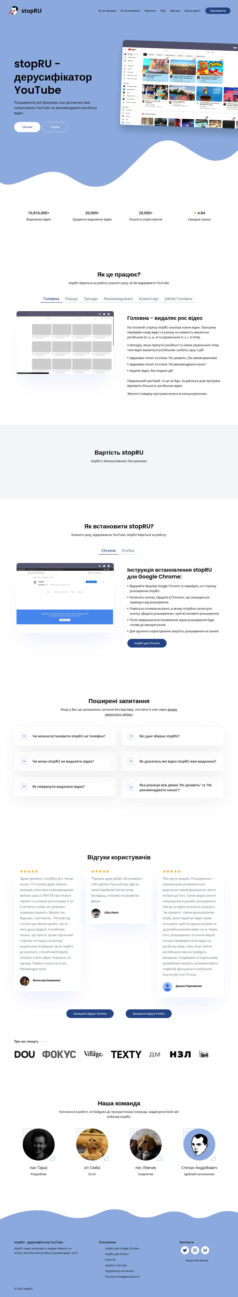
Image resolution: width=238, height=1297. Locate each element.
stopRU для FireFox (117, 1254)
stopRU (31, 10)
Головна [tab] (51, 298)
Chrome (27, 127)
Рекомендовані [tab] (118, 298)
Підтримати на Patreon (119, 1271)
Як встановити (130, 10)
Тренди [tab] (91, 298)
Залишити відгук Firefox (149, 1013)
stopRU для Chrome (147, 643)
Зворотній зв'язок (197, 1260)
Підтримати (218, 10)
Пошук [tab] (71, 298)
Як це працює (107, 10)
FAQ (163, 10)
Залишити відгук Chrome (90, 1013)
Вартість (150, 10)
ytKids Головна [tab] (178, 298)
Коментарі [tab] (149, 298)
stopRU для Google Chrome (122, 1248)
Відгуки (175, 10)
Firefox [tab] (128, 550)
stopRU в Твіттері (116, 1265)
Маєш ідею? (192, 10)
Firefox (55, 127)
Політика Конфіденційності (122, 1276)
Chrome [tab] (108, 550)
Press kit (110, 1259)
